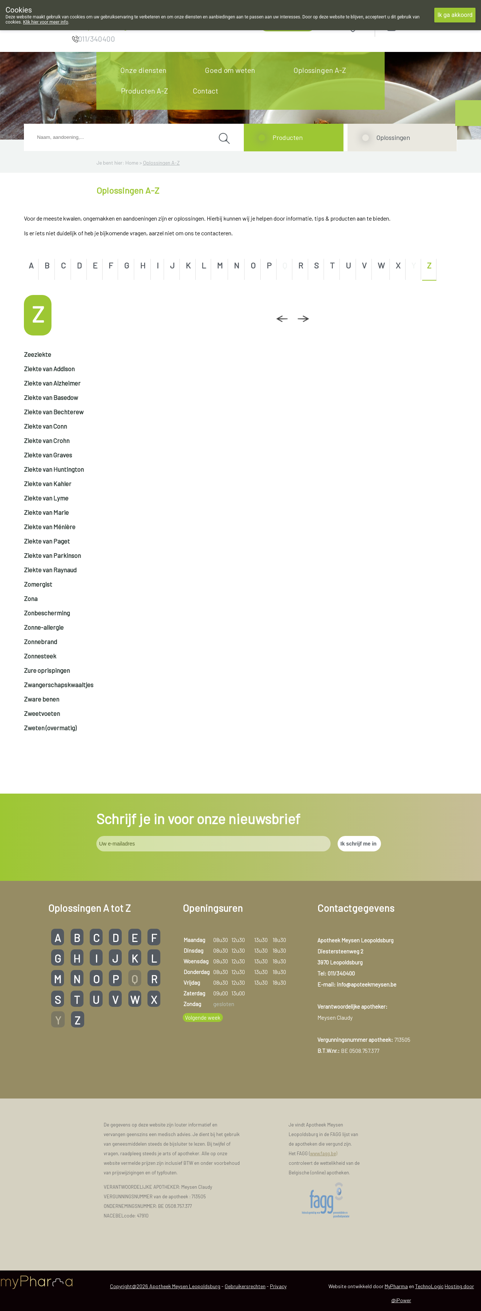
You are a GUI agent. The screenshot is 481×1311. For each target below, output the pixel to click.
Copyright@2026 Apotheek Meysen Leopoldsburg (165, 1286)
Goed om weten (230, 70)
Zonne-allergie (44, 627)
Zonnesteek (40, 656)
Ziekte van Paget (47, 541)
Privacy (278, 1286)
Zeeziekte (37, 354)
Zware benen (41, 699)
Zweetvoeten (42, 713)
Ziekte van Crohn (47, 440)
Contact (205, 90)
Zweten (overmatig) (50, 727)
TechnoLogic (429, 1286)
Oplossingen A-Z (319, 70)
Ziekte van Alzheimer (52, 383)
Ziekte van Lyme (46, 498)
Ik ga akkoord (455, 14)
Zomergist (38, 584)
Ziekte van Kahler (47, 483)
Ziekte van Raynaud (50, 569)
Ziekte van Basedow (51, 397)
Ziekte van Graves (48, 454)
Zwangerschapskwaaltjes (58, 684)
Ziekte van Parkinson (52, 555)
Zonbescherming (47, 612)
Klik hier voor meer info (45, 22)
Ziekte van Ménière (49, 526)
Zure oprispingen (47, 670)
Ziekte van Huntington (54, 469)
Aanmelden (418, 26)
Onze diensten (143, 70)
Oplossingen (393, 137)
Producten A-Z (144, 90)
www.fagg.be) (323, 1153)
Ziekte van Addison (49, 368)
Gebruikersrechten (245, 1286)
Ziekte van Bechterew (53, 411)
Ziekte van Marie (46, 512)
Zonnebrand (40, 641)
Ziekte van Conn (45, 426)
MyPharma (396, 1286)
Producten (287, 137)
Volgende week (202, 1017)
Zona (31, 598)
